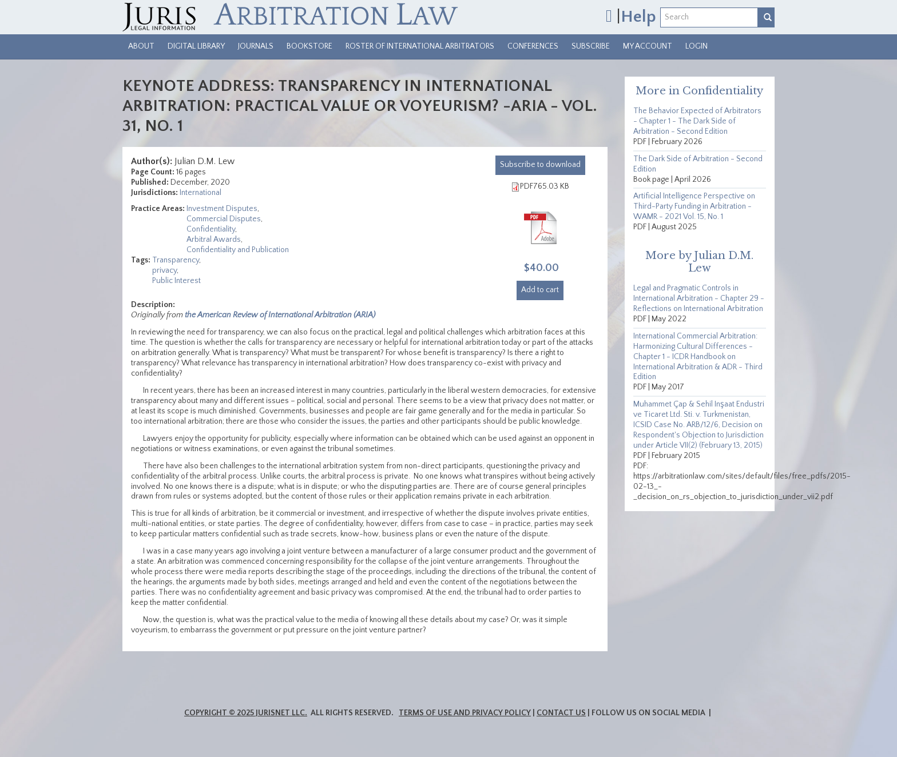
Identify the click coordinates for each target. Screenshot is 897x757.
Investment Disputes (221, 208)
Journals (255, 46)
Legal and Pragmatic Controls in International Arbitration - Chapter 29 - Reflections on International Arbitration (698, 298)
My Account (647, 46)
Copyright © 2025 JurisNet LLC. (245, 713)
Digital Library (196, 46)
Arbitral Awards (213, 239)
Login (696, 46)
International (200, 192)
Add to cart (540, 289)
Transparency (175, 260)
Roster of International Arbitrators (420, 46)
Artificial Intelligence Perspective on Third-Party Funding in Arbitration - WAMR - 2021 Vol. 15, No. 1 (694, 206)
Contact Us (561, 713)
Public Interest (176, 280)
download (540, 164)
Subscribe (590, 46)
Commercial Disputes (223, 219)
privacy (164, 270)
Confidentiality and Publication (237, 249)
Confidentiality (210, 229)
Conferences (532, 46)
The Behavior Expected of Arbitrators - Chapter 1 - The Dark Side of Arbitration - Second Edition (697, 121)
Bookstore (309, 46)
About (141, 46)
